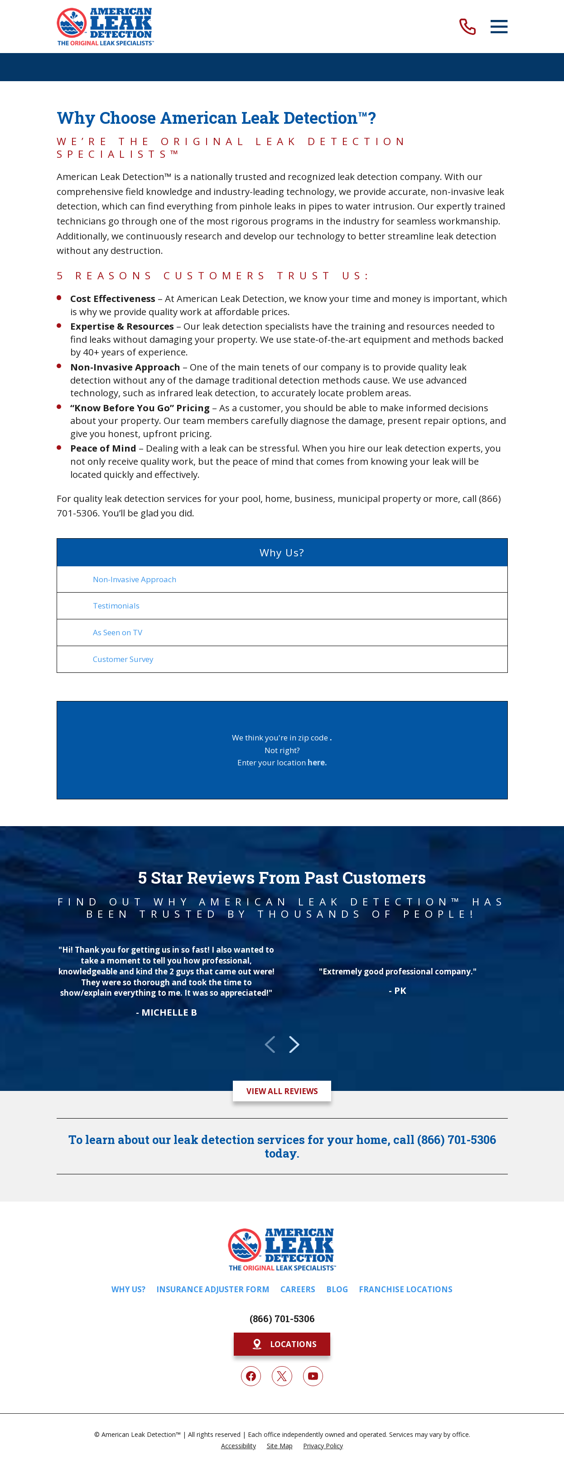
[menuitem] (282, 579)
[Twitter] (282, 1376)
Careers (297, 1289)
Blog (337, 1289)
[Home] (105, 26)
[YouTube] (313, 1376)
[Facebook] (251, 1376)
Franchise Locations (406, 1289)
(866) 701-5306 (282, 1319)
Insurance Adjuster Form (213, 1289)
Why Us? (128, 1289)
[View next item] (294, 1044)
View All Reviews (282, 1091)
